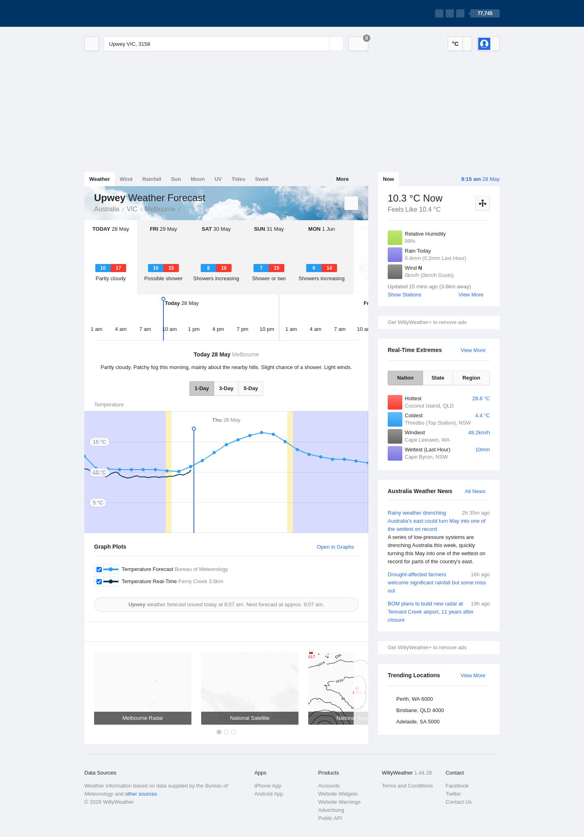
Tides (238, 179)
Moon (198, 179)
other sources (141, 794)
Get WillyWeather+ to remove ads (427, 322)
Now (388, 179)
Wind (126, 179)
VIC (132, 209)
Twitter (453, 794)
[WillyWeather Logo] (122, 13)
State (438, 378)
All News (475, 491)
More (342, 179)
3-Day (226, 388)
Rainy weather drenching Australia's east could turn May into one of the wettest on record (439, 537)
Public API (330, 818)
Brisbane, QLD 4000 (420, 710)
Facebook (457, 786)
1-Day (202, 388)
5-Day (251, 388)
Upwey (184, 208)
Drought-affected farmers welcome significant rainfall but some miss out (439, 582)
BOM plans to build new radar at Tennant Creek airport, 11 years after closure (439, 611)
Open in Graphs (335, 547)
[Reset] (322, 44)
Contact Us (459, 802)
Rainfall (151, 179)
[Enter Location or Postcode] (224, 43)
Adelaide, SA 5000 (418, 722)
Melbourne (160, 209)
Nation (405, 378)
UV (218, 179)
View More (471, 295)
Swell (261, 179)
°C (455, 43)
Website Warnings (339, 802)
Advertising (331, 810)
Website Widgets (337, 794)
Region (471, 378)
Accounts (328, 786)
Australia (106, 209)
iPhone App (267, 786)
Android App (268, 794)
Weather (99, 179)
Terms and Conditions (407, 786)
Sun (176, 179)
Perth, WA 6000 (414, 699)
